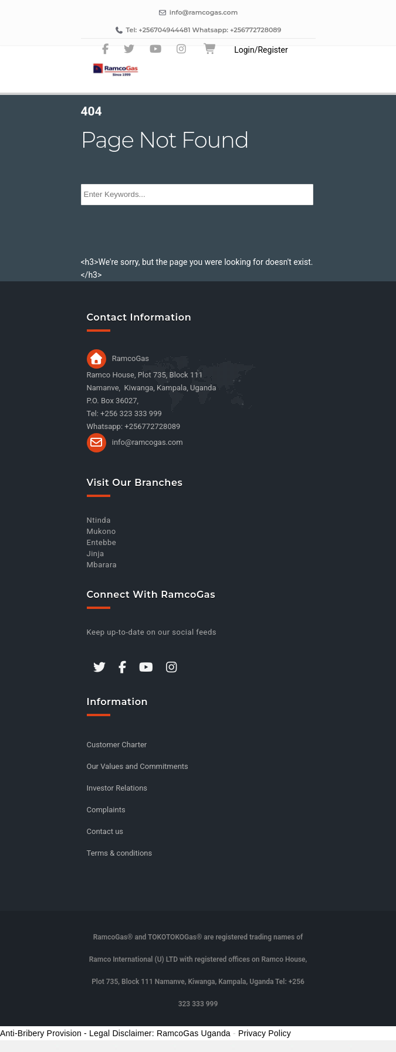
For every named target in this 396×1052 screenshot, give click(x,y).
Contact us (105, 831)
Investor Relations (117, 788)
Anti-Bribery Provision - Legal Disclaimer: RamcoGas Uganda (115, 1033)
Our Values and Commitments (137, 766)
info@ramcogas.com (147, 441)
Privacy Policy (264, 1033)
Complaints (106, 809)
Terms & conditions (120, 853)
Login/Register (261, 50)
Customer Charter (117, 744)
